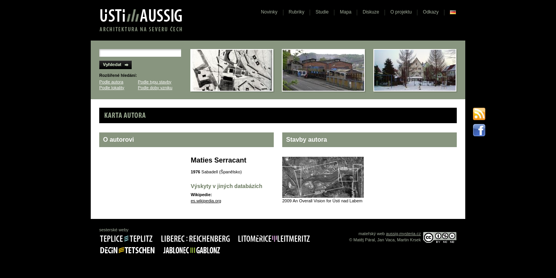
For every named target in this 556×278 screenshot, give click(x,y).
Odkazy (431, 12)
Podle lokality (111, 87)
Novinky (269, 12)
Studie (322, 12)
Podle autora (111, 82)
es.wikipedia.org (206, 200)
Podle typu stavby (154, 82)
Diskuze (371, 12)
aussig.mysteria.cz (403, 233)
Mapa (345, 12)
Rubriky (297, 12)
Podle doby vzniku (155, 87)
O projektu (401, 12)
